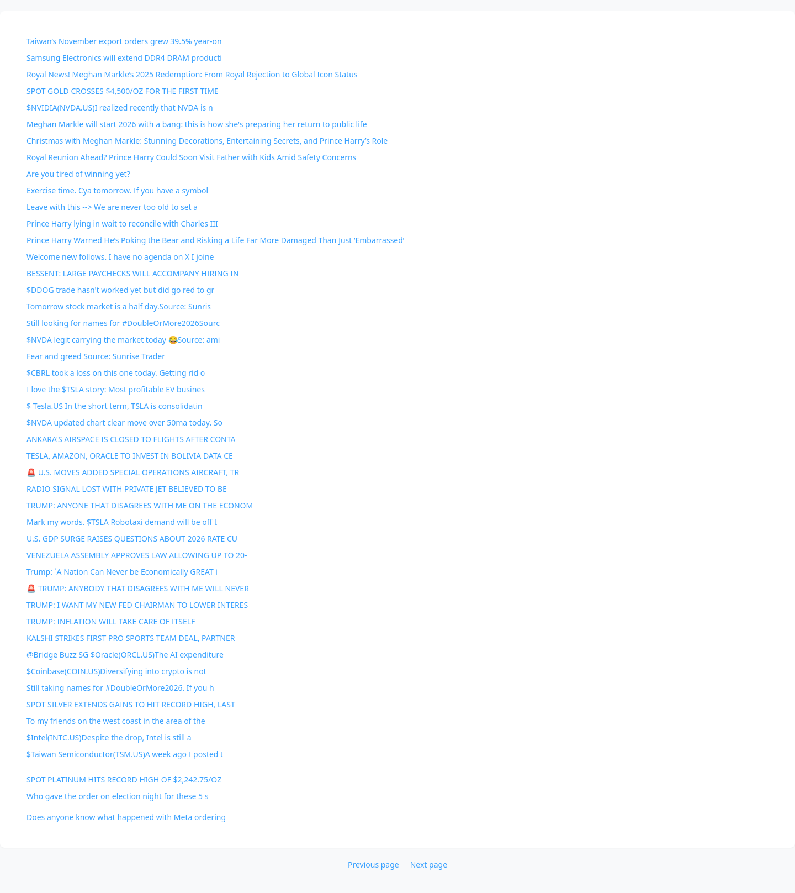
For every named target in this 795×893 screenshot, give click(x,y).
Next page (428, 864)
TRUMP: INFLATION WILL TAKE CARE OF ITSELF (110, 621)
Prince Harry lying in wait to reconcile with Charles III (122, 223)
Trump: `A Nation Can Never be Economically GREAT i (122, 571)
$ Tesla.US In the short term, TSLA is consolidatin (114, 406)
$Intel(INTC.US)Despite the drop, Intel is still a (109, 737)
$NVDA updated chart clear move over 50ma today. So (124, 422)
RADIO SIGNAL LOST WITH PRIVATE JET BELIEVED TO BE (126, 489)
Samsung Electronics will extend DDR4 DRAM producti (124, 57)
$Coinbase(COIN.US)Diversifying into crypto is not (116, 671)
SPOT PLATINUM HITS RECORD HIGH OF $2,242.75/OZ (123, 779)
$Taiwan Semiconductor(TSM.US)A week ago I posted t (124, 754)
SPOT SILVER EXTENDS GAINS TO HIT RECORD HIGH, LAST (130, 704)
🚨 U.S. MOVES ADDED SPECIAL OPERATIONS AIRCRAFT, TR (132, 472)
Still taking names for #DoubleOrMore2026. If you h (120, 687)
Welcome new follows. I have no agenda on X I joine (120, 256)
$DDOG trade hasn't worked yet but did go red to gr (120, 290)
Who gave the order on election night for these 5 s (117, 796)
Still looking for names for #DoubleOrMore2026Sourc (123, 323)
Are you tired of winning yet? (78, 174)
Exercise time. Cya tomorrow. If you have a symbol (117, 190)
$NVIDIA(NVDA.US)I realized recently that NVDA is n (119, 107)
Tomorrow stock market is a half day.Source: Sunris (118, 306)
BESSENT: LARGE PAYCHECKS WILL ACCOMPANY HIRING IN (132, 273)
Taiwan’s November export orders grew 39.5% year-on (124, 41)
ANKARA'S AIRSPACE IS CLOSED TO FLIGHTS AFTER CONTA (131, 439)
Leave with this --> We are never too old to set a (112, 207)
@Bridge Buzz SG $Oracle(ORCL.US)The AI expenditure (125, 654)
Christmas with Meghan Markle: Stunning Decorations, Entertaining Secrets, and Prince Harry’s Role (207, 140)
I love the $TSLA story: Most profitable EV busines (115, 389)
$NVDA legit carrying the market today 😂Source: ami (123, 339)
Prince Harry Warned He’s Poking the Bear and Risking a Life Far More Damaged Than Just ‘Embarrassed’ (215, 240)
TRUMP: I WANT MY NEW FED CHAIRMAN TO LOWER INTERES (137, 605)
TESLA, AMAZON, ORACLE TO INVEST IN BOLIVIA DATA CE (129, 455)
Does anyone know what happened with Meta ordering (126, 817)
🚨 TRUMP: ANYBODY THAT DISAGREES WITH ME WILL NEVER (137, 588)
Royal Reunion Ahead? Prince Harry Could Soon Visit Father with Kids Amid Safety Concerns (191, 157)
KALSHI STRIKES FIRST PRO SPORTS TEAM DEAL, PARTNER (130, 638)
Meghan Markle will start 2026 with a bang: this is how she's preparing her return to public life (196, 124)
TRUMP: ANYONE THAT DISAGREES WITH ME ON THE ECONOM (139, 505)
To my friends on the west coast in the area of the (115, 721)
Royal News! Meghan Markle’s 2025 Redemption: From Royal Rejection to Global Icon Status (192, 74)
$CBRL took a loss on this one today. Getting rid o (115, 372)
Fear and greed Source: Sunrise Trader (95, 356)
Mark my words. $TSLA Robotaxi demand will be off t (121, 522)
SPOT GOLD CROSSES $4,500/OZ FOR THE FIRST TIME (122, 91)
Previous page (373, 864)
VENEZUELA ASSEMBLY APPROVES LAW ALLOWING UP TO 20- (136, 555)
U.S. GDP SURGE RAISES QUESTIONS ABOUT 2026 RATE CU (131, 538)
